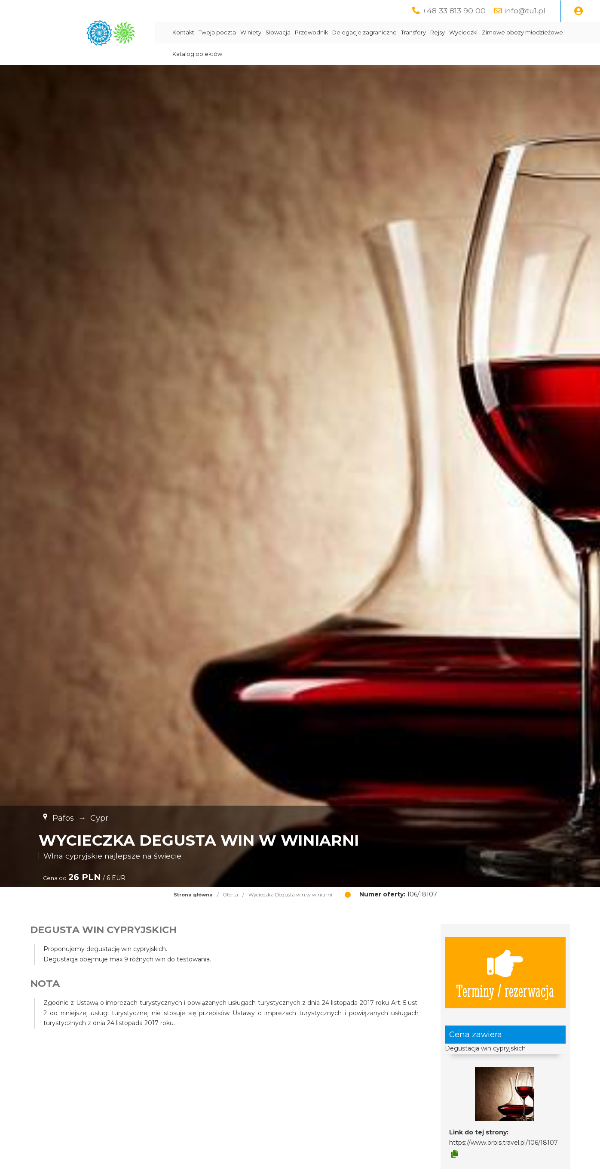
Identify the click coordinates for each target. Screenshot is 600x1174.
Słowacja (278, 32)
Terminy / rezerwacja (505, 972)
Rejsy (437, 32)
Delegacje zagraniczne (364, 32)
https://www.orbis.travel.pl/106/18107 (503, 1142)
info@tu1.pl (524, 10)
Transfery (413, 32)
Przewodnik (311, 32)
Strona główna (193, 895)
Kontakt (183, 32)
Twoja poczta (217, 32)
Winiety (250, 32)
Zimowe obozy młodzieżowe (522, 32)
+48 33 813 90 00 (454, 10)
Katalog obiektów (197, 54)
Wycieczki (463, 32)
